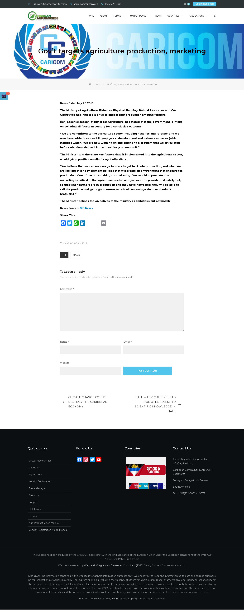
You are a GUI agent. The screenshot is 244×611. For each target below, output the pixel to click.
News (158, 16)
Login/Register (205, 4)
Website (64, 364)
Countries (173, 16)
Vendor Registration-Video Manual (48, 531)
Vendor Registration (40, 482)
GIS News (86, 209)
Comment (67, 290)
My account (35, 476)
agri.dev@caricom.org (85, 4)
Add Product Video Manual (44, 524)
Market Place (138, 16)
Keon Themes (120, 600)
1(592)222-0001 (113, 4)
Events (33, 517)
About (103, 16)
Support (33, 503)
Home (91, 16)
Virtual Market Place (40, 462)
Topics (117, 16)
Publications (196, 16)
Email (127, 343)
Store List (34, 496)
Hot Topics (35, 510)
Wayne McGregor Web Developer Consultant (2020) (113, 566)
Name (64, 343)
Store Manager (37, 489)
